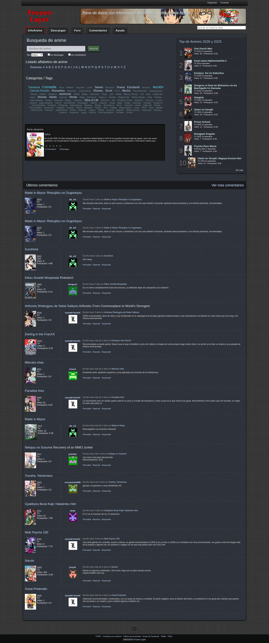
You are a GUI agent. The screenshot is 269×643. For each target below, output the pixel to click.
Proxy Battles (35, 108)
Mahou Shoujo (138, 97)
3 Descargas (64, 149)
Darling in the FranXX (40, 334)
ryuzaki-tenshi (72, 312)
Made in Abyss (35, 419)
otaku (119, 103)
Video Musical (36, 100)
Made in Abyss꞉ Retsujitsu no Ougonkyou (53, 193)
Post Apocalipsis (106, 112)
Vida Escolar (37, 110)
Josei (149, 97)
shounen (129, 105)
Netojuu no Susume (38, 447)
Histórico (82, 110)
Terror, (119, 105)
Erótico (129, 112)
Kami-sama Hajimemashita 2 (210, 60)
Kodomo (63, 112)
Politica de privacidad (132, 636)
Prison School (202, 122)
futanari (33, 103)
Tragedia (60, 108)
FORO (99, 636)
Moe (105, 108)
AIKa (47, 134)
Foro (77, 30)
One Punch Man (203, 48)
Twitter (164, 636)
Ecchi (109, 90)
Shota (112, 103)
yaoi (112, 94)
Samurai (110, 110)
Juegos (92, 110)
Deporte (120, 110)
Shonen (42, 97)
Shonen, (98, 90)
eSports (92, 112)
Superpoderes (155, 91)
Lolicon (58, 103)
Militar (118, 94)
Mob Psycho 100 (36, 532)
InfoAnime (35, 30)
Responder (106, 209)
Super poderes (46, 103)
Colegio (113, 108)
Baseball (88, 108)
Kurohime (31, 249)
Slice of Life (92, 100)
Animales (138, 100)
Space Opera (125, 108)
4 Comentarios (50, 149)
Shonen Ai (91, 97)
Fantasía (34, 87)
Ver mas (239, 170)
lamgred (72, 284)
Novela (157, 105)
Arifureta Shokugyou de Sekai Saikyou (51, 306)
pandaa (73, 454)
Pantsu (98, 108)
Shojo (82, 97)
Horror (138, 105)
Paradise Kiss (34, 390)
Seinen (99, 87)
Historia (33, 94)
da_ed (72, 199)
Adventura (146, 110)
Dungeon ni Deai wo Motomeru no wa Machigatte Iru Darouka (215, 87)
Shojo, (104, 94)
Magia (84, 94)
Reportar (96, 209)
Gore (148, 94)
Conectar (224, 3)
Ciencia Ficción (39, 90)
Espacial (63, 97)
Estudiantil (133, 87)
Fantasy (157, 110)
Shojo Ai (103, 97)
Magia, (68, 100)
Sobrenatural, (76, 105)
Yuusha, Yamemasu (39, 475)
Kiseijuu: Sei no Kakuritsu (209, 73)
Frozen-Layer (139, 639)
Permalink (87, 209)
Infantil (76, 94)
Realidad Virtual (125, 100)
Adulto (53, 97)
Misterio (70, 87)
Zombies (120, 112)
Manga (98, 105)
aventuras (65, 93)
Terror (61, 87)
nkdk (72, 510)
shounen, (146, 87)
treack (72, 369)
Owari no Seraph (203, 109)
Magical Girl (123, 97)
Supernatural (61, 110)
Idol (113, 100)
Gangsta (199, 97)
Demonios (94, 94)
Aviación (103, 103)
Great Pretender (36, 589)
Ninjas (127, 103)
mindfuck (51, 105)
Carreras (149, 100)
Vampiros (52, 94)
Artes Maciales (38, 105)
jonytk (72, 567)
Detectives (72, 91)
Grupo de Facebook (151, 636)
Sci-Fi (117, 91)
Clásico (93, 103)
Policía (73, 110)
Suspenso (74, 112)
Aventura (137, 103)
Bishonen (105, 100)
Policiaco (49, 110)
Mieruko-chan (34, 362)
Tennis (79, 108)
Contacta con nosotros (112, 636)
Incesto (48, 100)
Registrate (212, 3)
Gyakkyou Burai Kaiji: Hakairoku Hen (50, 504)
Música (157, 97)
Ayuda (120, 30)
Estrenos (36, 67)
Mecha (126, 90)
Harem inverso (133, 110)
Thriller (101, 110)
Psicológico (83, 103)
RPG (144, 108)
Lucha (89, 87)
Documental (69, 103)
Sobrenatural (85, 91)
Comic (136, 108)
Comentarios (98, 30)
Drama (121, 87)
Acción (158, 87)
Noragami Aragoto (204, 134)
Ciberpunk (62, 105)
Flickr (170, 636)
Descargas (58, 30)
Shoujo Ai (157, 103)
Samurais (58, 100)
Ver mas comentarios (228, 185)
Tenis (151, 108)
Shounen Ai (108, 105)
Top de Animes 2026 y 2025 (200, 41)
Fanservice (49, 108)
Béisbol (159, 108)
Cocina (159, 100)
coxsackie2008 (73, 482)
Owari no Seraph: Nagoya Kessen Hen (219, 158)
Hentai (73, 97)
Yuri (142, 94)
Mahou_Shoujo (131, 94)
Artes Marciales (140, 91)
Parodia (112, 97)
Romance (110, 87)
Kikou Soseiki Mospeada (42, 277)
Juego (84, 112)
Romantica (58, 90)
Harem (43, 94)
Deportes (80, 87)
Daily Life (147, 105)
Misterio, (89, 105)
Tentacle (147, 103)
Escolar (70, 108)
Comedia (49, 87)
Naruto (29, 560)
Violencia (78, 100)
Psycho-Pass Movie (205, 146)
